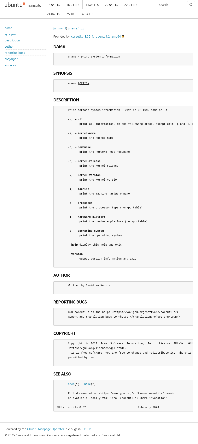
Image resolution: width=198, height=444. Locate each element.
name (8, 28)
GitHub (86, 429)
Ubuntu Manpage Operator (45, 429)
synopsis (10, 34)
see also (10, 65)
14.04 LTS (53, 4)
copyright (11, 59)
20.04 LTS (111, 4)
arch (71, 384)
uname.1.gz (76, 28)
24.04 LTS (53, 14)
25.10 (70, 14)
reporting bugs (15, 52)
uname (87, 384)
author (9, 46)
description (12, 40)
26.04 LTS (86, 14)
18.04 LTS (92, 4)
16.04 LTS (72, 4)
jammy (58, 28)
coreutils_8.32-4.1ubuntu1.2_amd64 (96, 36)
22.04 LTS (130, 4)
